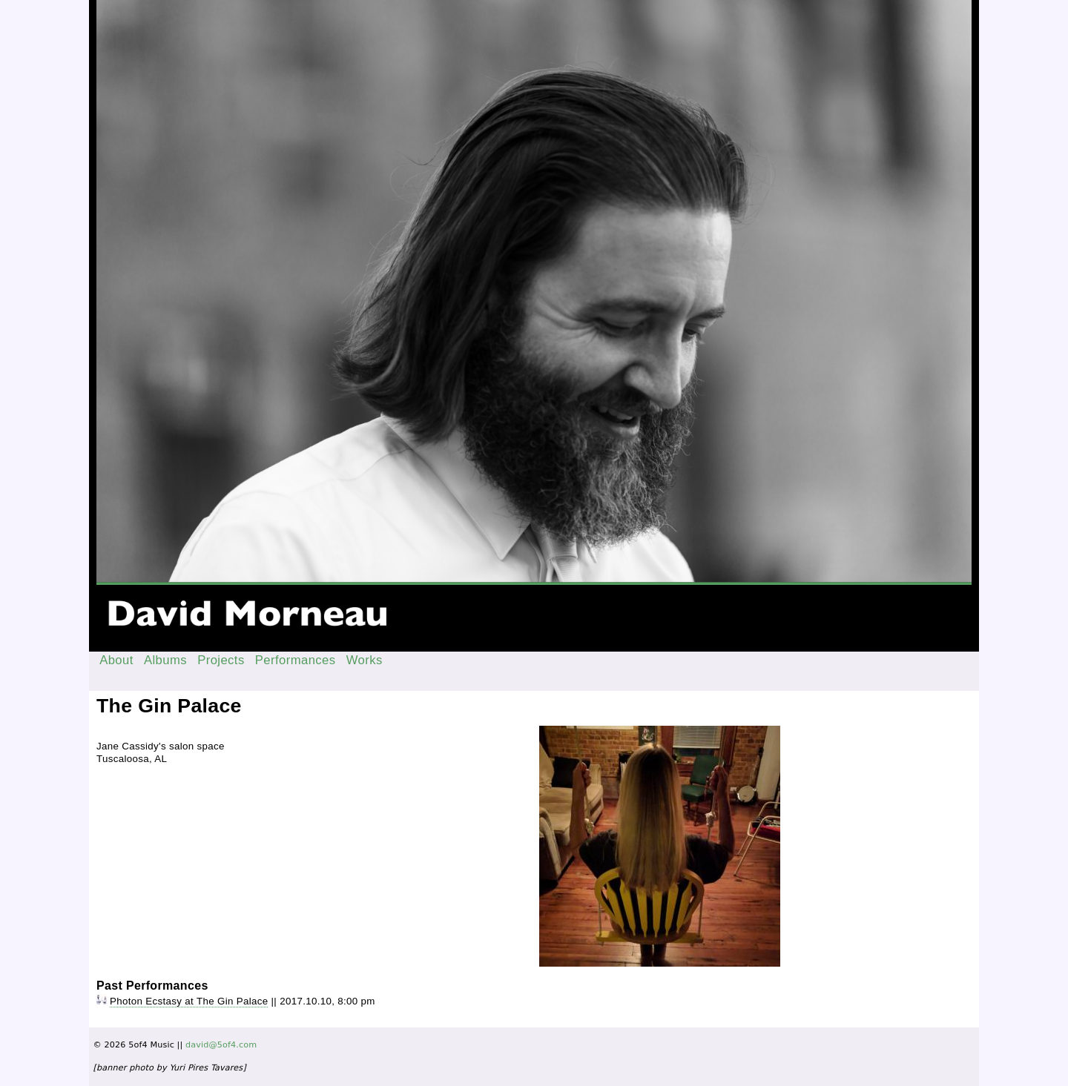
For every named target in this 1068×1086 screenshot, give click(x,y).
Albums (165, 660)
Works (364, 660)
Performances (295, 660)
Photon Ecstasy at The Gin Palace (189, 1001)
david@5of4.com (221, 1045)
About (116, 660)
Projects (221, 660)
